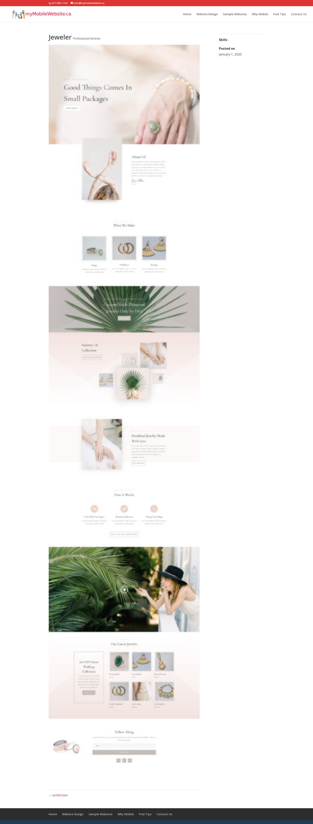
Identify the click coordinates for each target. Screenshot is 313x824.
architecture (58, 795)
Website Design (207, 14)
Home (187, 14)
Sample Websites (235, 14)
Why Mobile (260, 14)
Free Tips (279, 14)
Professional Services (86, 38)
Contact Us (299, 14)
